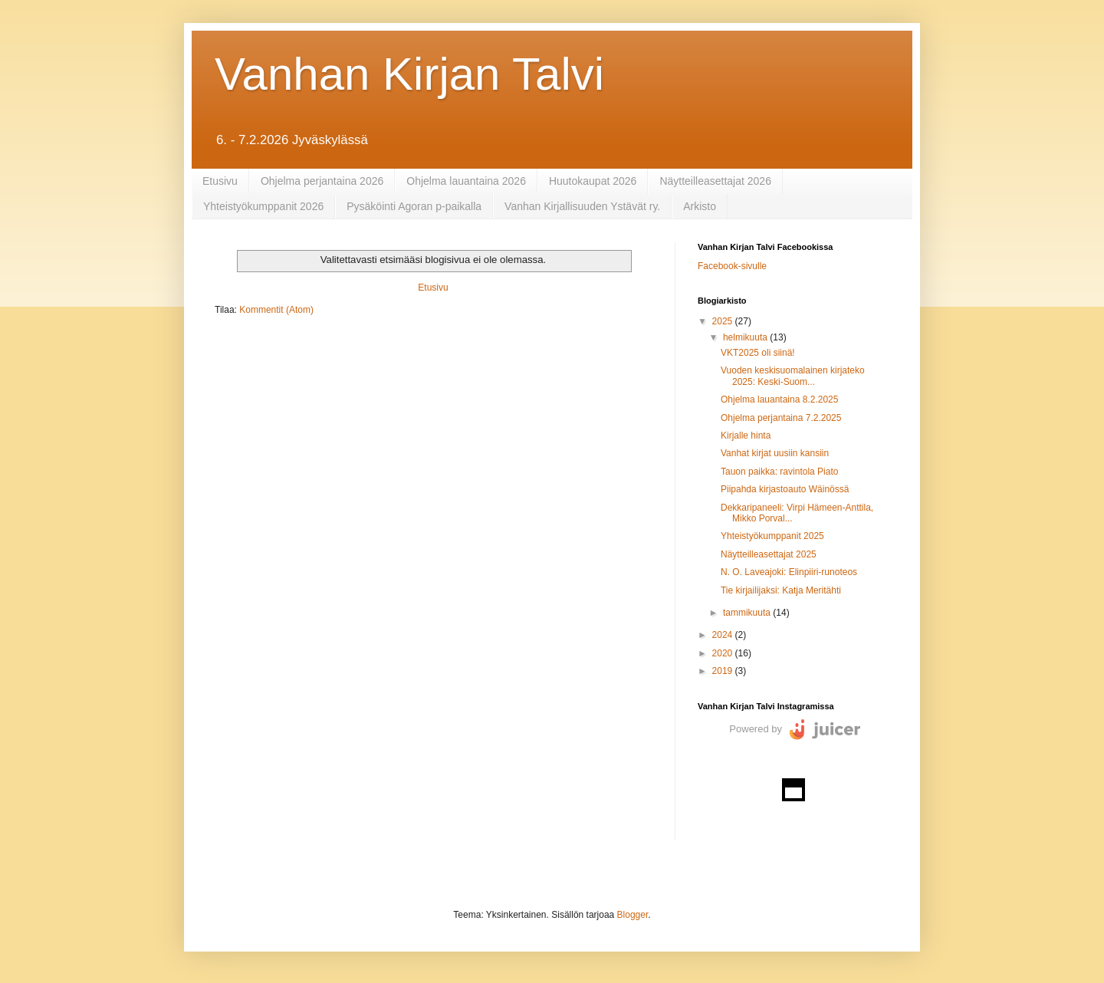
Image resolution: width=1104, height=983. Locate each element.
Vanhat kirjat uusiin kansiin (775, 453)
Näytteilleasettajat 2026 (715, 181)
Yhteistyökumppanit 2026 (263, 206)
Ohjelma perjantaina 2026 (322, 181)
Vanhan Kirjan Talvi (409, 74)
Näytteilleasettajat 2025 (768, 554)
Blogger (633, 914)
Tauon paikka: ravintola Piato (779, 471)
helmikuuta (746, 337)
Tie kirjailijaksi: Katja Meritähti (781, 590)
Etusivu (220, 181)
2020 (723, 653)
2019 (723, 671)
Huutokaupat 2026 (592, 181)
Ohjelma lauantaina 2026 (466, 181)
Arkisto (699, 206)
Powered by (755, 729)
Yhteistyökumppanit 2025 (772, 536)
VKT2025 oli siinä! (758, 352)
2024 (723, 635)
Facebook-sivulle (732, 266)
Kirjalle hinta (745, 435)
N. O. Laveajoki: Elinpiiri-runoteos (789, 572)
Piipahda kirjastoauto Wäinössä (785, 489)
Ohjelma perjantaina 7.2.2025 (781, 418)
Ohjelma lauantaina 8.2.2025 (779, 399)
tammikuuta (748, 612)
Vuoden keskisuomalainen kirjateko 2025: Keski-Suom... (793, 375)
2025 (723, 321)
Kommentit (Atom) (276, 309)
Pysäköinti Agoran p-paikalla (414, 206)
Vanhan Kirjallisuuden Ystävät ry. (582, 206)
